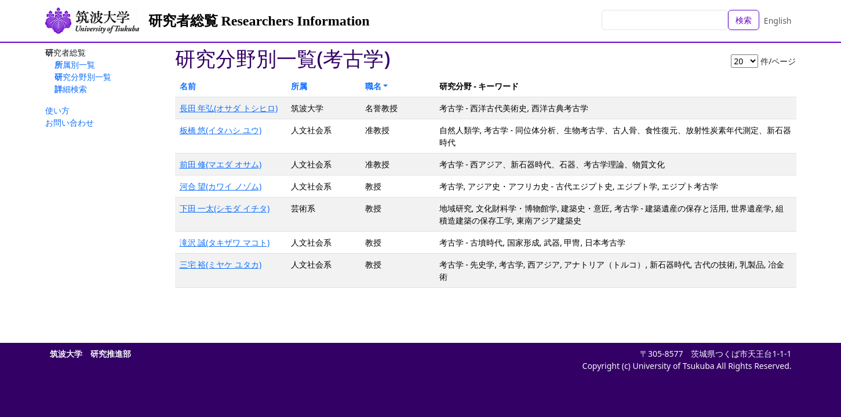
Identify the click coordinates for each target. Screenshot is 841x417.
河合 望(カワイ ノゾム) (221, 186)
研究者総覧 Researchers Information (259, 20)
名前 (188, 86)
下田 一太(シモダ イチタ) (225, 208)
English (778, 20)
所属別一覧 (74, 64)
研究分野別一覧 (82, 76)
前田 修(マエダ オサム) (221, 164)
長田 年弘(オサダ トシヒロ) (229, 108)
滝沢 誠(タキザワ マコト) (225, 242)
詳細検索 (70, 88)
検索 (744, 19)
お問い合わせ (69, 122)
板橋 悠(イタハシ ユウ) (221, 130)
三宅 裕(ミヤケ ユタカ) (221, 264)
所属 (299, 86)
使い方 (57, 110)
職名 (373, 86)
